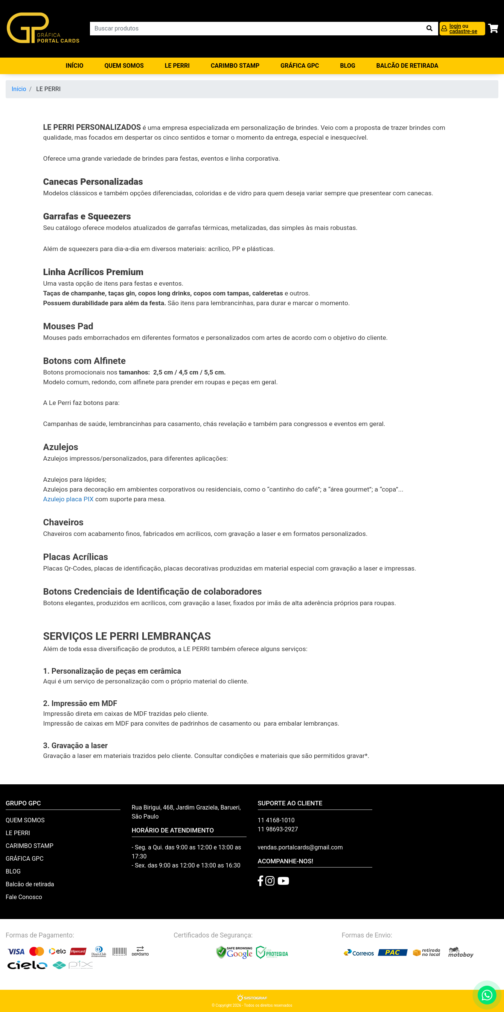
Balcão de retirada (30, 884)
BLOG (347, 65)
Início (75, 65)
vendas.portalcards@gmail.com (300, 847)
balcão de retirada (407, 65)
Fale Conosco (24, 897)
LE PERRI (177, 65)
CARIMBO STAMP (235, 65)
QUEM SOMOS (123, 65)
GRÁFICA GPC (299, 65)
